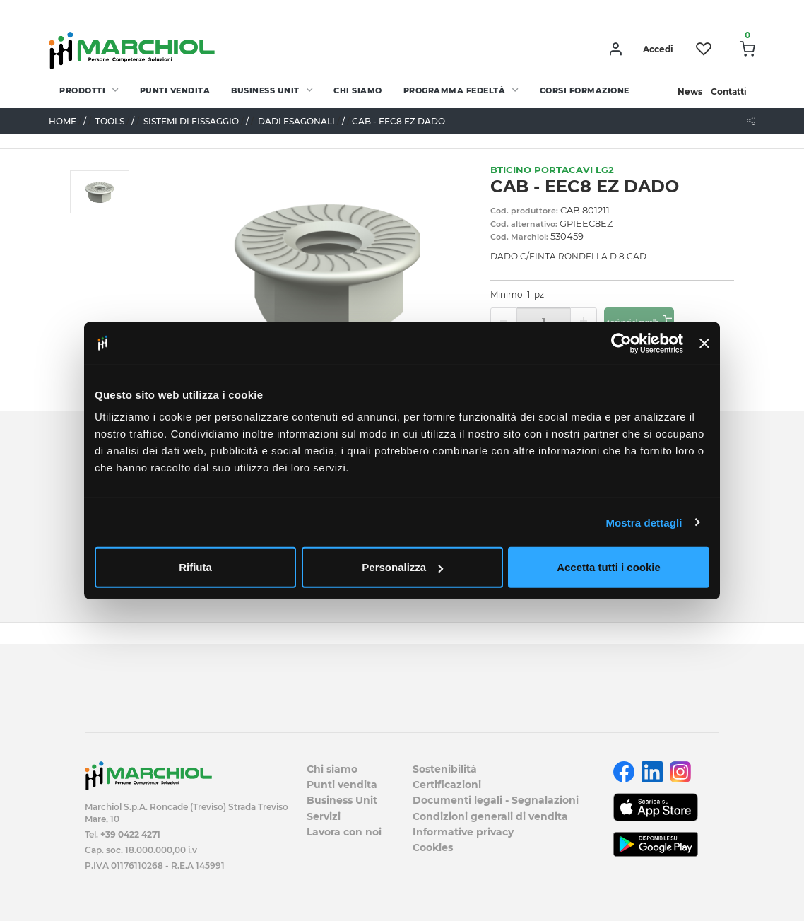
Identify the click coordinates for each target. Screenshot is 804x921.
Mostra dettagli (643, 522)
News (690, 91)
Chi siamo (357, 90)
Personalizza (402, 567)
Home (62, 121)
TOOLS (109, 121)
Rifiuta (195, 567)
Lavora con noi (344, 832)
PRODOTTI (82, 90)
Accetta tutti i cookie (609, 567)
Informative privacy (463, 832)
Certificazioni (447, 784)
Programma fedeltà (454, 90)
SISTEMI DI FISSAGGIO (191, 121)
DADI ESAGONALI (296, 121)
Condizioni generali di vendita (490, 816)
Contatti (729, 91)
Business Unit (265, 90)
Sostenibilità (445, 769)
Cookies (433, 847)
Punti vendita (175, 90)
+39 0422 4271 (130, 834)
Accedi (658, 49)
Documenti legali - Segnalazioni (496, 800)
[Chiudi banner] (704, 343)
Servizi (324, 816)
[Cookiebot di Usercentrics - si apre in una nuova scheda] (621, 342)
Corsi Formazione (584, 90)
